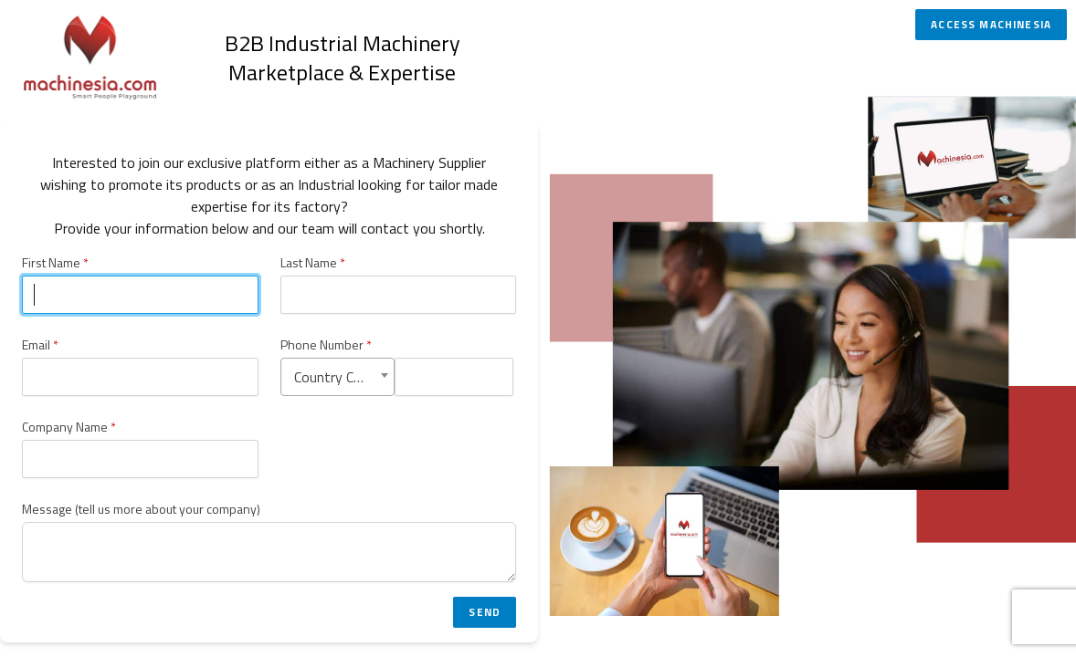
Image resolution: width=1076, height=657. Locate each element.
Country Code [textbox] (335, 377)
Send (485, 612)
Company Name (69, 427)
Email (40, 345)
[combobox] (338, 377)
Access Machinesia (991, 24)
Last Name (312, 263)
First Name (55, 263)
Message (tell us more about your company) (141, 509)
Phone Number (326, 345)
